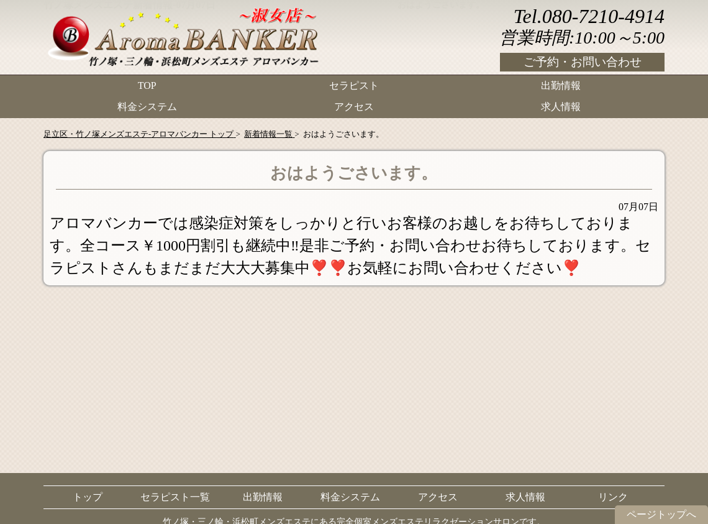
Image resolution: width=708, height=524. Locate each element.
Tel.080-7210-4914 (589, 16)
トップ (87, 497)
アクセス (354, 103)
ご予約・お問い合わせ (583, 61)
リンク (613, 497)
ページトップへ (661, 514)
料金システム (147, 103)
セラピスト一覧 (175, 497)
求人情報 (561, 103)
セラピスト (354, 84)
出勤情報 (561, 84)
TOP (147, 84)
